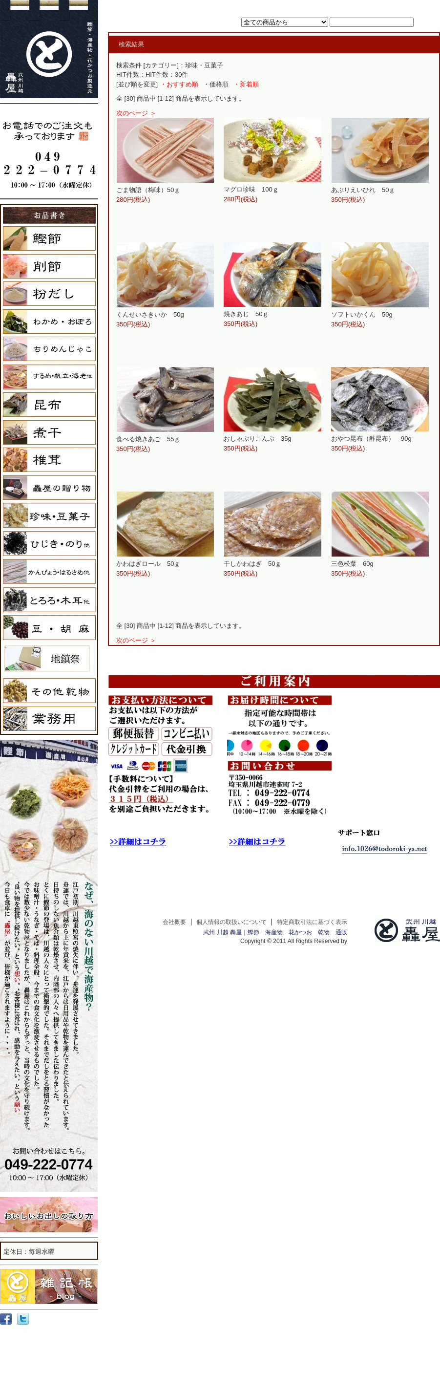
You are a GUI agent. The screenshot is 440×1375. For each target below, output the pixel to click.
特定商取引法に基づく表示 (312, 922)
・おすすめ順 (179, 84)
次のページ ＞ (136, 113)
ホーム (306, 6)
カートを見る (335, 6)
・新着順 (246, 84)
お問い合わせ (416, 6)
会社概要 (174, 922)
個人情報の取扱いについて (231, 922)
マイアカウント (376, 6)
